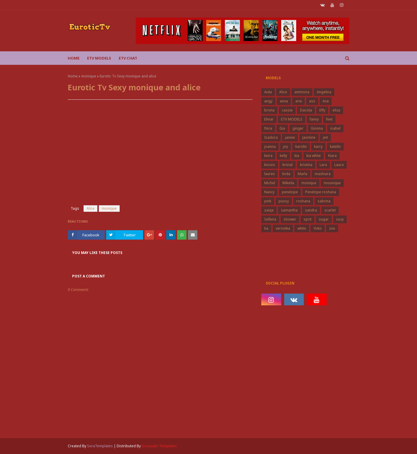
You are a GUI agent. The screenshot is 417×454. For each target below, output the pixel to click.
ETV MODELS (291, 119)
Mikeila (288, 182)
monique (88, 76)
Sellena (270, 219)
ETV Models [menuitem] (99, 58)
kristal (287, 164)
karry (318, 146)
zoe (332, 228)
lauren (269, 173)
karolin (301, 146)
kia (296, 155)
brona (269, 110)
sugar (324, 219)
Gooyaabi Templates (159, 445)
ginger (298, 128)
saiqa (269, 210)
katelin (335, 146)
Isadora (271, 137)
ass (312, 101)
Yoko (317, 228)
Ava (326, 101)
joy (285, 146)
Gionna (317, 128)
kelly (283, 155)
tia (266, 228)
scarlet (330, 210)
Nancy (269, 191)
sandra (311, 210)
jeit (325, 137)
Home (73, 76)
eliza (336, 110)
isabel (335, 128)
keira (268, 155)
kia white (313, 155)
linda (286, 173)
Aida (268, 91)
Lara (323, 164)
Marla (302, 173)
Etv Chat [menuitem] (128, 58)
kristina (306, 164)
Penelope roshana (320, 191)
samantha (289, 210)
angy (268, 101)
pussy (284, 201)
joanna (270, 146)
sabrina (324, 201)
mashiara (322, 173)
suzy (340, 219)
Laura (339, 164)
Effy (322, 110)
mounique (332, 182)
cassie (287, 110)
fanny (314, 119)
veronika (283, 228)
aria (298, 101)
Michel (269, 182)
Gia (282, 128)
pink (267, 201)
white (301, 228)
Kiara (332, 155)
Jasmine (309, 137)
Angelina (324, 91)
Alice (90, 208)
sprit (307, 219)
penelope (290, 191)
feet (329, 119)
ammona (301, 91)
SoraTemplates (100, 445)
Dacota (306, 110)
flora (268, 128)
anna (284, 101)
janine (290, 137)
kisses (269, 164)
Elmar (269, 119)
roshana (303, 201)
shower (290, 219)
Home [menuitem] (73, 58)
